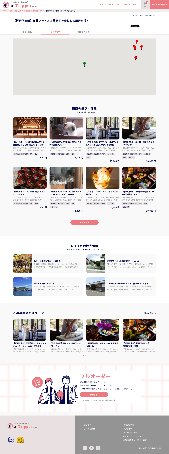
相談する (94, 394)
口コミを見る (83, 31)
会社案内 (87, 424)
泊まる (118, 4)
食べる (135, 4)
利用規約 (128, 428)
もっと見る (84, 222)
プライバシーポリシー (133, 436)
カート (145, 4)
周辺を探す (55, 31)
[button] (135, 58)
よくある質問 (89, 428)
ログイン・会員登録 (159, 4)
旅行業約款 (129, 424)
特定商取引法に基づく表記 (135, 440)
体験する (127, 4)
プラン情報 (27, 31)
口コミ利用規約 (130, 432)
